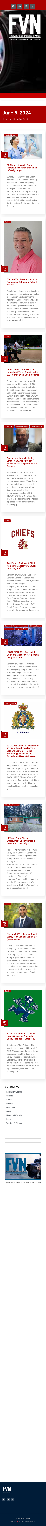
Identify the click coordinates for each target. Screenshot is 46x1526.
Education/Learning (12, 805)
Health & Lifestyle (11, 135)
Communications (11, 626)
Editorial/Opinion (35, 626)
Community (23, 626)
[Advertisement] (23, 67)
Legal (18, 629)
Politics (7, 222)
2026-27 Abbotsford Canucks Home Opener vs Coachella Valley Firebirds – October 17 (21, 1036)
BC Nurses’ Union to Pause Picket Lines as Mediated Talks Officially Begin (22, 168)
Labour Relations (37, 426)
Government (9, 426)
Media (24, 629)
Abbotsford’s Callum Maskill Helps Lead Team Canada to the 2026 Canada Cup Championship (23, 372)
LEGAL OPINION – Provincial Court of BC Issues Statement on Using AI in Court (23, 655)
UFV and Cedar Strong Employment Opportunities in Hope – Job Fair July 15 (21, 841)
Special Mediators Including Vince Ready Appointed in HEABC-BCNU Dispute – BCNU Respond (22, 462)
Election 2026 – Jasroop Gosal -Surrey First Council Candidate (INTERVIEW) (22, 937)
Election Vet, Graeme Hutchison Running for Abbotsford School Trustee (22, 282)
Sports (7, 336)
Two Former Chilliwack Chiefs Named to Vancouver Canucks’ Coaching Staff (22, 566)
